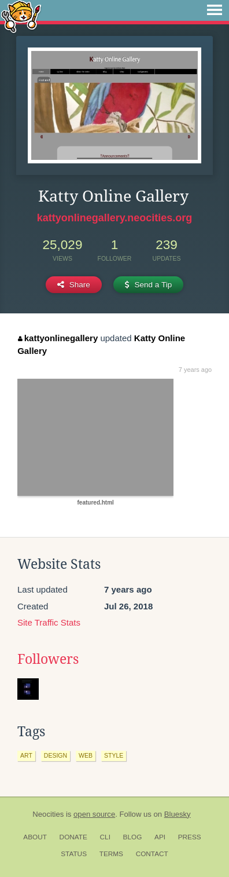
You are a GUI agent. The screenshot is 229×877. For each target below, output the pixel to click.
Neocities (48, 814)
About (35, 837)
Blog (132, 837)
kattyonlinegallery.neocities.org (115, 218)
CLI (105, 837)
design (55, 755)
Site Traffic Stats (48, 622)
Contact (152, 854)
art (26, 755)
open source (94, 814)
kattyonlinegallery (58, 338)
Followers (48, 659)
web (86, 755)
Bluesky (177, 814)
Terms (111, 854)
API (159, 837)
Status (74, 854)
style (113, 755)
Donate (73, 837)
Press (189, 837)
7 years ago (195, 369)
